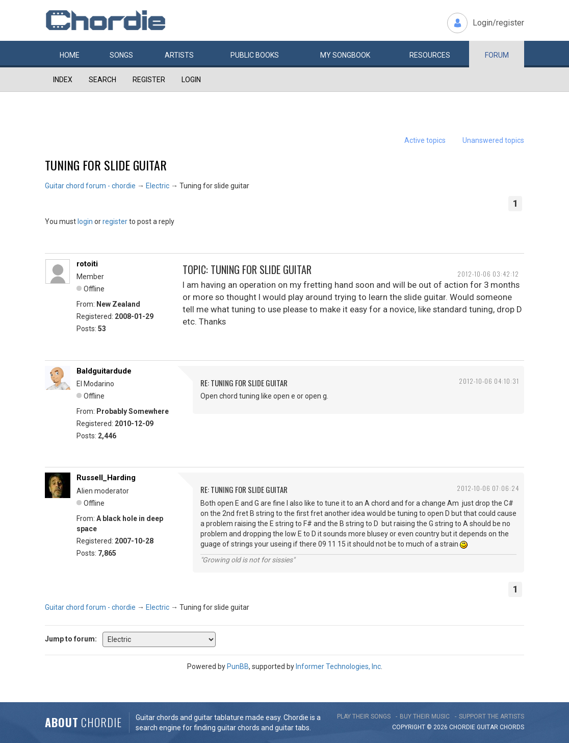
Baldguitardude (104, 371)
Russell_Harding (106, 477)
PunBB (238, 666)
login (85, 221)
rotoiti (87, 263)
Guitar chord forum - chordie (90, 186)
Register (149, 80)
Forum (497, 55)
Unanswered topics (493, 140)
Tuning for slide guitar (106, 165)
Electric (157, 186)
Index (62, 80)
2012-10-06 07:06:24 (488, 488)
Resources (429, 55)
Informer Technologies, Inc (338, 666)
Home (70, 55)
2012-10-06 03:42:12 (488, 273)
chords (512, 727)
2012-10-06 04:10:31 (489, 381)
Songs (121, 55)
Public (254, 55)
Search (102, 80)
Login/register (498, 23)
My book (345, 55)
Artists (179, 55)
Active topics (425, 140)
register (114, 221)
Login (191, 80)
